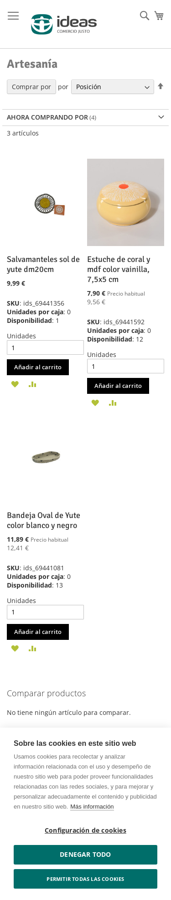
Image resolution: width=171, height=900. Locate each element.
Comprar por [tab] (31, 86)
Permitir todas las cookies (85, 878)
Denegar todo (85, 854)
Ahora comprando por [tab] (47, 117)
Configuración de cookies (85, 830)
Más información (92, 806)
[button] (15, 383)
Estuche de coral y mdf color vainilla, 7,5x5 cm (118, 269)
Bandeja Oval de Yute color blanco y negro (43, 520)
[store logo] (64, 24)
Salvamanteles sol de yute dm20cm (43, 264)
